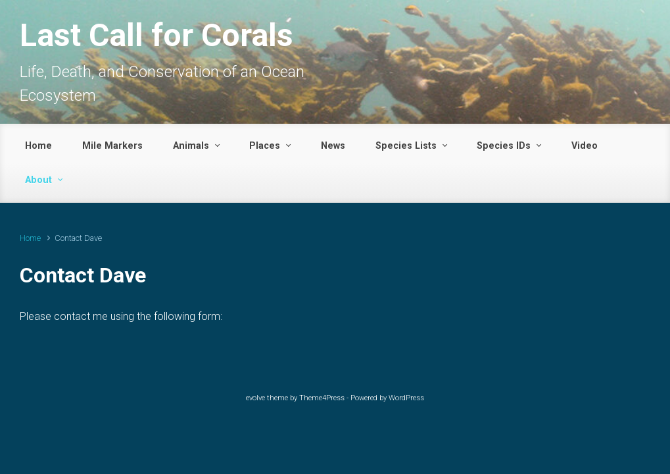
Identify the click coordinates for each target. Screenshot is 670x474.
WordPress (406, 398)
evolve (255, 398)
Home (30, 238)
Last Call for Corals (156, 35)
